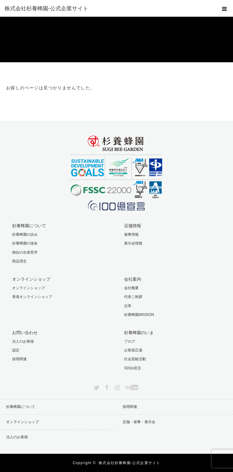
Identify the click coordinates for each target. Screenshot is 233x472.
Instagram (116, 386)
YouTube (131, 386)
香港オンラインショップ (32, 297)
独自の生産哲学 (25, 252)
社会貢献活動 (135, 359)
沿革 (127, 306)
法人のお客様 (23, 341)
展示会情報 (133, 243)
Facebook (106, 386)
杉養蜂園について (20, 407)
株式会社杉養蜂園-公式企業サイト (129, 463)
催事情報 (131, 234)
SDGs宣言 (132, 368)
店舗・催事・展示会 (139, 422)
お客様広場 (133, 350)
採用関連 (19, 359)
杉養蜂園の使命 (25, 243)
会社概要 (131, 288)
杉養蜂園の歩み (25, 234)
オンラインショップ (28, 288)
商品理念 (19, 261)
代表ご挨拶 (133, 297)
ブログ (129, 341)
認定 (15, 350)
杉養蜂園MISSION (139, 315)
